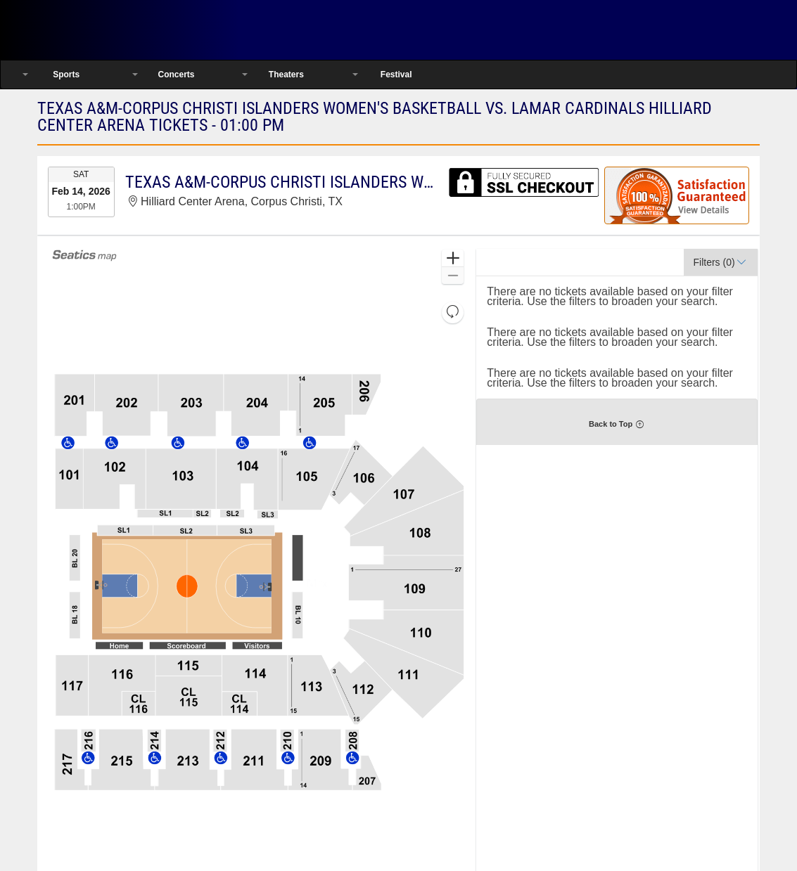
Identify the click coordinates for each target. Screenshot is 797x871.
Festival (396, 74)
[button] (453, 258)
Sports (66, 74)
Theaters (286, 74)
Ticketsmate (146, 30)
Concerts (176, 74)
